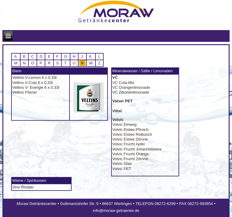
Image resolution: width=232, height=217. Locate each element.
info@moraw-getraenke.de (116, 210)
